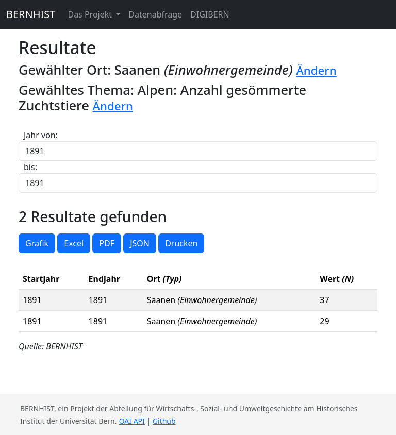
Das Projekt (91, 14)
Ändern (316, 70)
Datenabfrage (155, 14)
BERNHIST (30, 14)
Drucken (181, 243)
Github (164, 421)
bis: (30, 167)
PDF (106, 243)
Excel (74, 243)
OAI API (132, 421)
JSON (140, 243)
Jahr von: (41, 135)
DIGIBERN (209, 14)
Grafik (36, 243)
